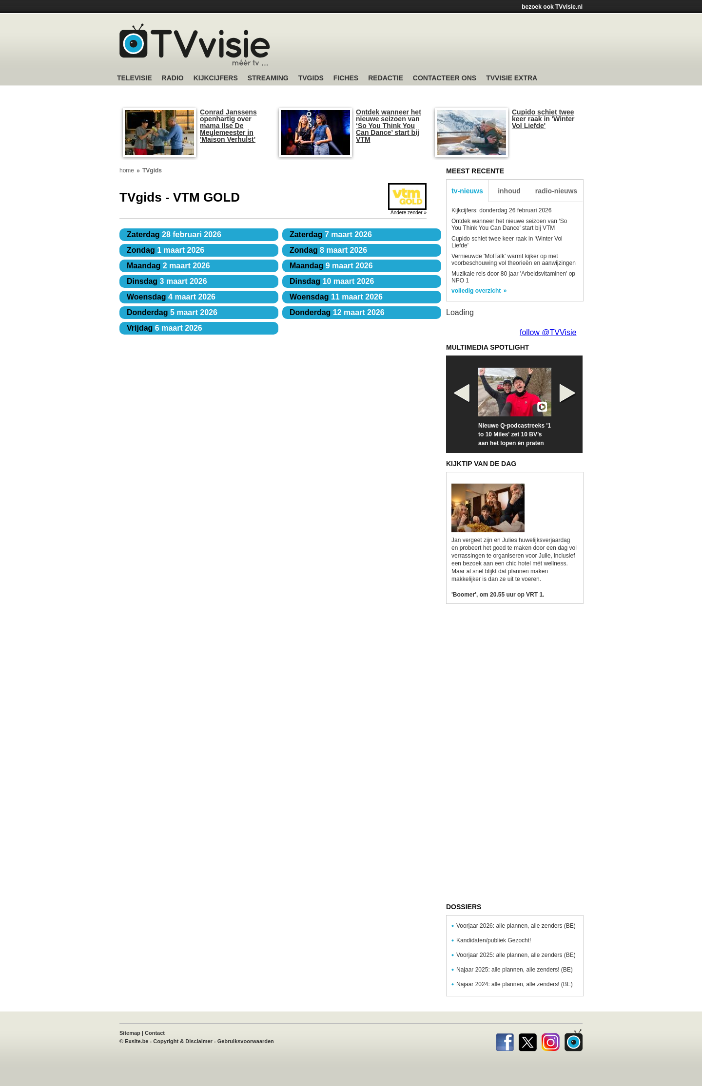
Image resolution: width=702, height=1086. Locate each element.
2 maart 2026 (168, 266)
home (126, 170)
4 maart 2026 (171, 297)
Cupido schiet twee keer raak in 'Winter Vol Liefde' (543, 119)
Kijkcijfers (216, 78)
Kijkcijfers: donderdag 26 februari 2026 (501, 210)
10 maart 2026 (332, 281)
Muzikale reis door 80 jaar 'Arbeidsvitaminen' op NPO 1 (513, 277)
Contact (155, 1033)
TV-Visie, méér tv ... (194, 44)
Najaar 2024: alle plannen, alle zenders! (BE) (514, 984)
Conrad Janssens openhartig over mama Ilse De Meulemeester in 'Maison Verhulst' (228, 126)
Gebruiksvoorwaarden (245, 1041)
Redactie (385, 78)
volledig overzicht (476, 290)
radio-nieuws (556, 191)
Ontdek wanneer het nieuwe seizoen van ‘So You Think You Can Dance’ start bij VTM (388, 126)
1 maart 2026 (165, 250)
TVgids (311, 78)
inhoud (509, 191)
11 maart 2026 (336, 297)
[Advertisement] (443, 46)
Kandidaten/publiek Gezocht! (493, 940)
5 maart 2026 (172, 312)
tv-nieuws (467, 191)
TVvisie (574, 1040)
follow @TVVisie (548, 332)
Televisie (134, 78)
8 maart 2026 (328, 250)
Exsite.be (136, 1041)
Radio (173, 78)
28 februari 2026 (174, 234)
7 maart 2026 (331, 234)
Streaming (268, 78)
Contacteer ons (444, 78)
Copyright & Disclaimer (183, 1041)
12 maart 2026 (337, 312)
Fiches (345, 78)
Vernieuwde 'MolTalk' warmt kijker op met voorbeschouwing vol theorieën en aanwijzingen (513, 259)
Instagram (551, 1040)
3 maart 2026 (167, 281)
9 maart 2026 (331, 266)
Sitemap (129, 1033)
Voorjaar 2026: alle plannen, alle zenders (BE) (516, 925)
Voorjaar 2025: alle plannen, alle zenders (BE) (516, 955)
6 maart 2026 (164, 328)
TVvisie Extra (511, 78)
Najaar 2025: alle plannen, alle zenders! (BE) (514, 969)
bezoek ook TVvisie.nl (552, 6)
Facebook (505, 1040)
